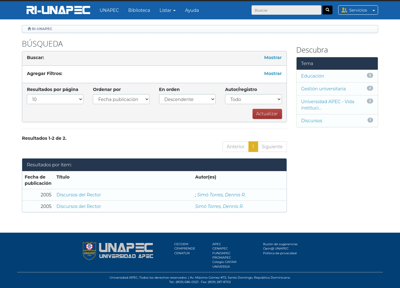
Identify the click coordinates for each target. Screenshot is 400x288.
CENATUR (182, 253)
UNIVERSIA (221, 267)
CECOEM (181, 244)
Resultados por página (52, 89)
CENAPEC (220, 248)
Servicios (363, 10)
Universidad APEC (124, 277)
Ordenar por (107, 89)
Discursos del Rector (79, 195)
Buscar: (35, 57)
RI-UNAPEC (42, 29)
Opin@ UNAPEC (276, 248)
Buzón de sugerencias (280, 244)
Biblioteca (139, 10)
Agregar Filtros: (44, 73)
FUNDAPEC (221, 253)
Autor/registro (241, 89)
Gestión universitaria (323, 89)
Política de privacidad (280, 253)
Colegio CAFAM (224, 262)
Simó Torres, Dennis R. (221, 195)
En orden (169, 89)
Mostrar (273, 57)
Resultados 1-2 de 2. (44, 138)
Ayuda (192, 10)
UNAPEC (109, 10)
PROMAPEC (221, 257)
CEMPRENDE (184, 248)
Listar (168, 10)
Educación (312, 76)
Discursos (311, 121)
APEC (216, 244)
